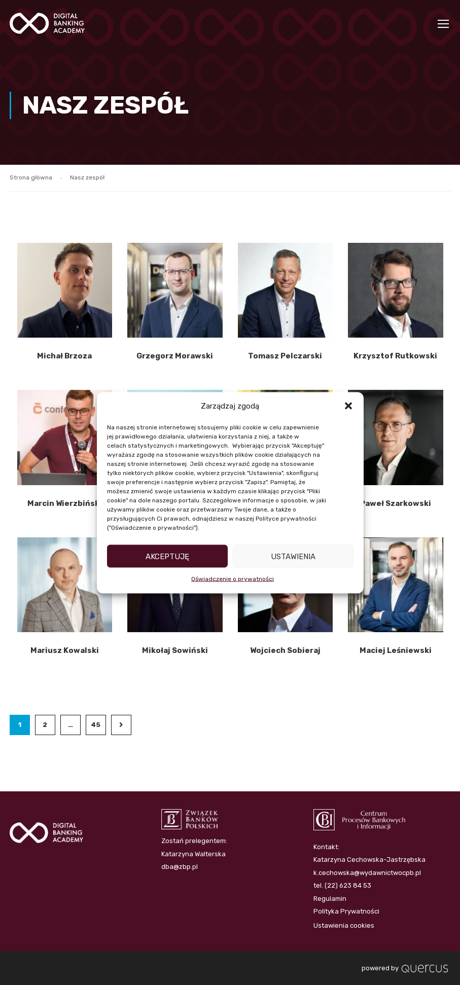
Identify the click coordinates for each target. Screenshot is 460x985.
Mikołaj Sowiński (175, 651)
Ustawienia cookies (343, 925)
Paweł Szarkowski (395, 504)
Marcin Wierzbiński (64, 504)
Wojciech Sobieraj (285, 651)
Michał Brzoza (64, 357)
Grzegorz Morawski (174, 357)
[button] (348, 406)
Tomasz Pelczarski (285, 357)
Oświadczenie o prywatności (232, 578)
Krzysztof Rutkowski (395, 357)
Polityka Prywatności (346, 911)
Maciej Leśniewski (396, 651)
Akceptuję (167, 556)
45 (95, 726)
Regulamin (329, 898)
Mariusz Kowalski (64, 651)
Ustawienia (293, 556)
